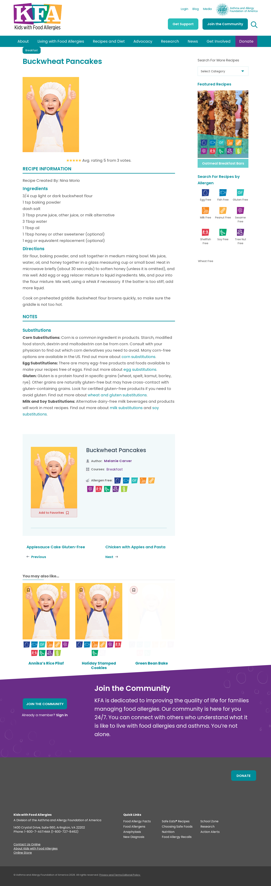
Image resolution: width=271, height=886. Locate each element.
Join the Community (225, 24)
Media (207, 9)
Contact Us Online (27, 845)
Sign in (62, 715)
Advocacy (142, 41)
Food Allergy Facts (137, 821)
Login (184, 9)
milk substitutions (126, 407)
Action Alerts (210, 832)
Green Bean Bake (151, 663)
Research (170, 41)
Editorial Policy (131, 875)
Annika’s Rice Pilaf (46, 663)
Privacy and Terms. (111, 875)
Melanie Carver (118, 460)
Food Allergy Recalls (177, 837)
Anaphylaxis (132, 832)
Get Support (183, 24)
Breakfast (31, 50)
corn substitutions (138, 356)
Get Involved (219, 41)
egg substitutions (139, 369)
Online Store (23, 853)
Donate (246, 41)
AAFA (253, 4)
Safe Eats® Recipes (176, 821)
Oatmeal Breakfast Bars (223, 163)
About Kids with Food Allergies (36, 849)
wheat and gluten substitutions (117, 395)
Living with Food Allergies (60, 41)
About (23, 41)
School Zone (209, 821)
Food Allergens (134, 827)
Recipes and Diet (109, 41)
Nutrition (168, 832)
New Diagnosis (133, 837)
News (193, 41)
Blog (195, 9)
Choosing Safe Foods (177, 827)
